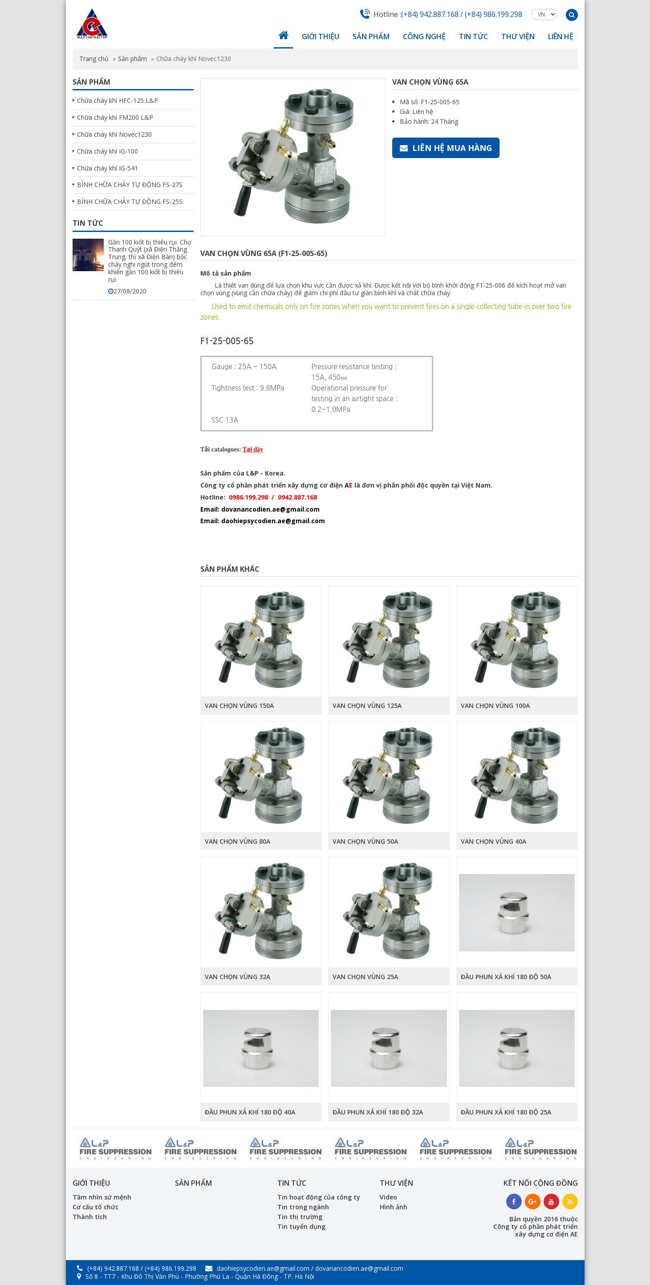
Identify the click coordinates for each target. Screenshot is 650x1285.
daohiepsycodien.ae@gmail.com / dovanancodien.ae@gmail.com (304, 1268)
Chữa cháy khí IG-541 (107, 168)
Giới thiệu (320, 36)
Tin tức (473, 36)
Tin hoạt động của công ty (318, 1197)
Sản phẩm (371, 36)
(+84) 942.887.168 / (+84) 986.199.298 (461, 14)
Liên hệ (560, 36)
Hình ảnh (393, 1207)
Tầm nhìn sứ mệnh (102, 1197)
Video (388, 1197)
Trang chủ (94, 58)
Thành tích (90, 1216)
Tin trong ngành (303, 1207)
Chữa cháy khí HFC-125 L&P (117, 100)
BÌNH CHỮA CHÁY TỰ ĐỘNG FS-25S (130, 201)
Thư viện (518, 36)
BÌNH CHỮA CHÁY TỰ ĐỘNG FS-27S (130, 184)
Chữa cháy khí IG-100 (107, 151)
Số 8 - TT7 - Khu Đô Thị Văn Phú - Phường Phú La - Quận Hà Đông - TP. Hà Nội (195, 1276)
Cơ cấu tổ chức (95, 1207)
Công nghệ (424, 36)
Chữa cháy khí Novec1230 (114, 134)
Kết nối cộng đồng (541, 1183)
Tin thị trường (299, 1216)
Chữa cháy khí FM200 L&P (115, 117)
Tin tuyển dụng (301, 1226)
